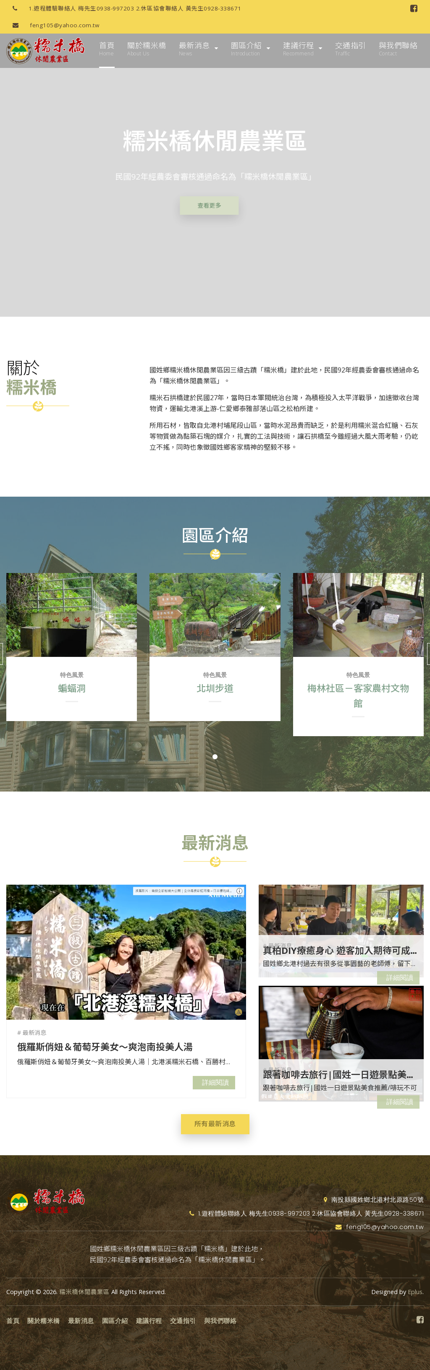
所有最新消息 (215, 1124)
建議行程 (298, 48)
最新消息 (194, 48)
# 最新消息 (31, 1033)
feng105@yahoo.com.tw (52, 25)
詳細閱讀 (215, 1082)
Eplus (415, 1292)
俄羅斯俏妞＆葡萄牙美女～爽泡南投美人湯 (105, 1046)
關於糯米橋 (146, 48)
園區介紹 (246, 48)
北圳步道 (215, 688)
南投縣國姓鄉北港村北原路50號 (374, 1199)
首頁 (107, 48)
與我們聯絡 (398, 48)
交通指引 (350, 48)
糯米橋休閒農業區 (84, 1292)
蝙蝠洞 (72, 688)
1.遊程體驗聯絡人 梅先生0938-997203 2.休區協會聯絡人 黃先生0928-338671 (123, 8)
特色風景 (72, 675)
